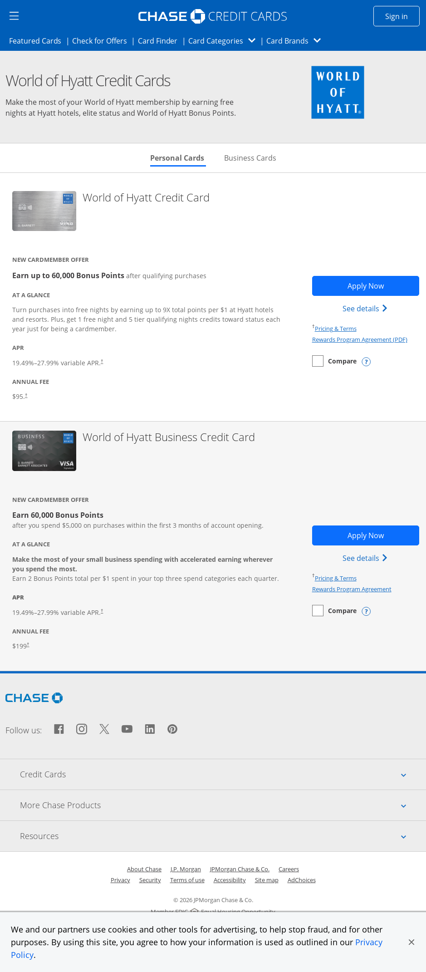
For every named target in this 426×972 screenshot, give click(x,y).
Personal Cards (178, 158)
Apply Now (383, 285)
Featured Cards (38, 40)
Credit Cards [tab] (223, 774)
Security (150, 880)
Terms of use (187, 880)
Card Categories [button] (224, 40)
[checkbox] (334, 361)
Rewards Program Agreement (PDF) (359, 339)
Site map (267, 880)
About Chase (144, 869)
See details (366, 308)
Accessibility (230, 880)
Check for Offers (102, 40)
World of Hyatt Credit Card (146, 197)
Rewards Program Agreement (352, 589)
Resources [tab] (223, 836)
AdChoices (302, 880)
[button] (411, 942)
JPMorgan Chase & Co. (239, 869)
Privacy (120, 880)
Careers (289, 869)
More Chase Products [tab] (223, 805)
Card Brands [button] (296, 40)
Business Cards (250, 158)
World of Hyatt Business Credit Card (169, 437)
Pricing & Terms (336, 328)
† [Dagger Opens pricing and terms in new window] (102, 360)
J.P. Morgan (186, 869)
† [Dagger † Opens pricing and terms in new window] (26, 395)
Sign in (402, 15)
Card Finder (160, 40)
